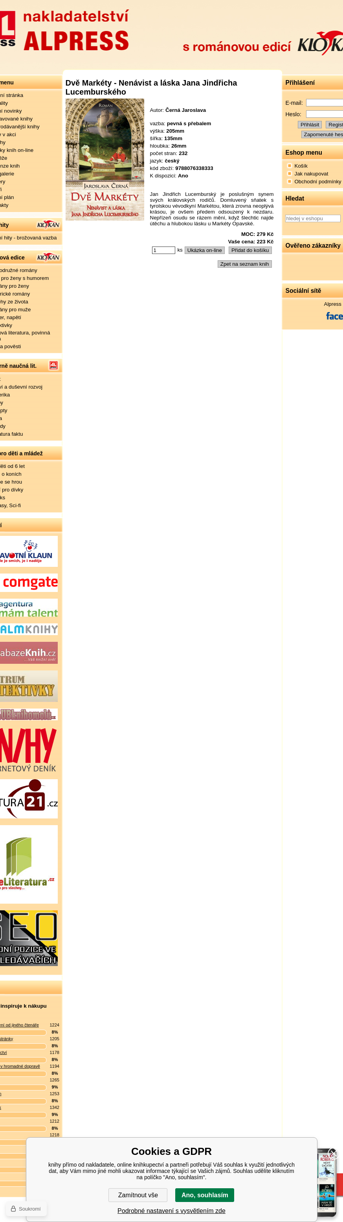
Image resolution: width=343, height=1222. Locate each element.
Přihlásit (310, 125)
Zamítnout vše (138, 1195)
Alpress (332, 304)
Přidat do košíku (250, 250)
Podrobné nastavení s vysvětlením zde (171, 1210)
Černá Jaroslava (185, 110)
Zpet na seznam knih (244, 264)
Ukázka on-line (204, 250)
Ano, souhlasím (205, 1195)
